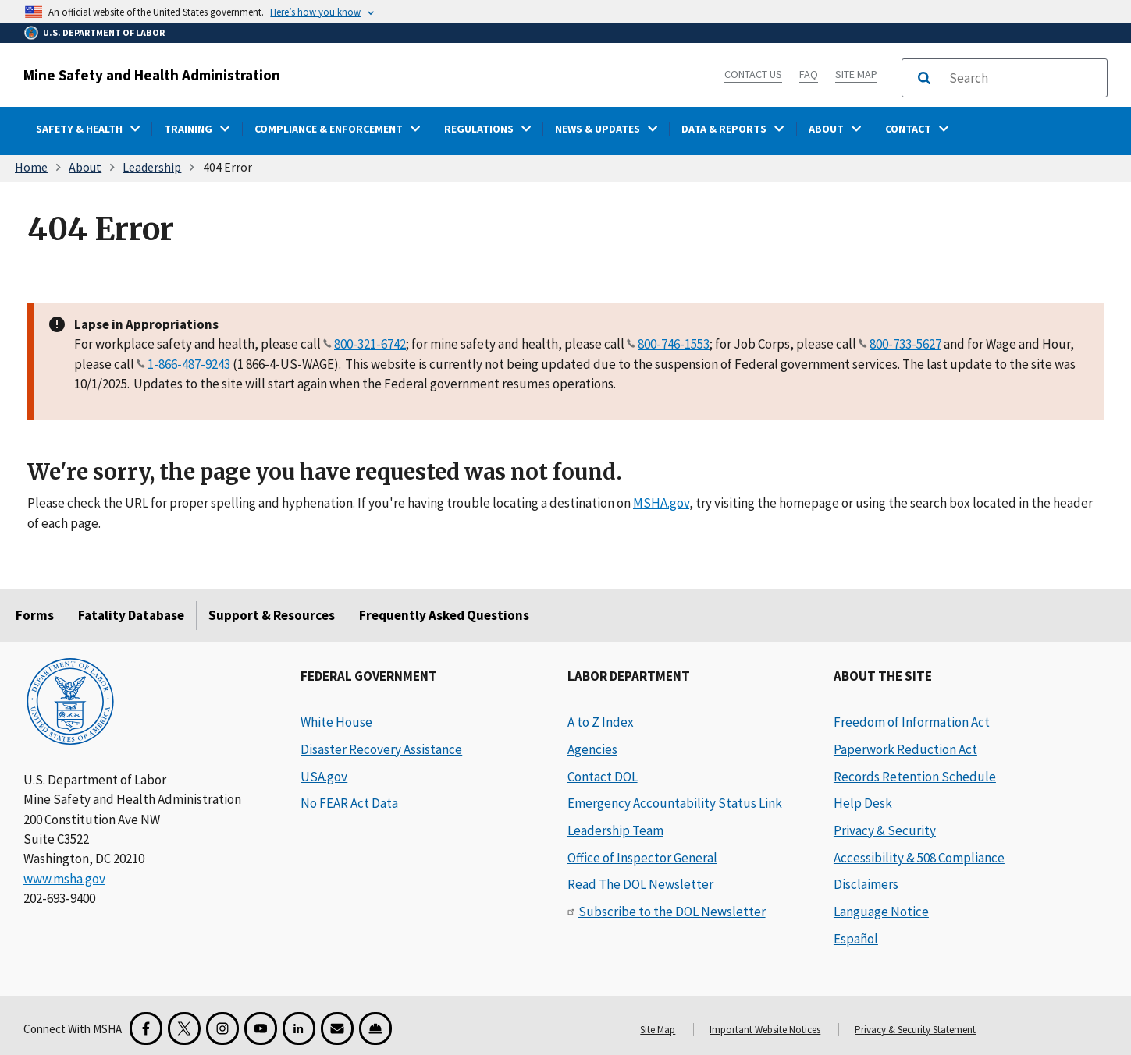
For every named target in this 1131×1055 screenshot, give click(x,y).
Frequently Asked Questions (444, 615)
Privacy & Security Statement (915, 1029)
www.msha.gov (64, 878)
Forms (35, 615)
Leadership (152, 167)
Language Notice (881, 911)
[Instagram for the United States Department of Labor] (222, 1028)
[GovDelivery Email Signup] (337, 1028)
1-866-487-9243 (189, 363)
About (85, 167)
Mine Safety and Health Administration (151, 74)
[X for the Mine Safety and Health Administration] (184, 1028)
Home (31, 167)
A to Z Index (600, 722)
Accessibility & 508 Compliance (919, 857)
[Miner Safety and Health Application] (375, 1028)
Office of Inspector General (642, 857)
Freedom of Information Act (912, 722)
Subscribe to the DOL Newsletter (672, 911)
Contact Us (753, 74)
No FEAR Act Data (349, 803)
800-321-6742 (370, 343)
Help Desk (863, 803)
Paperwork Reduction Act (905, 749)
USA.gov (324, 776)
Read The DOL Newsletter (640, 884)
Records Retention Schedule (915, 776)
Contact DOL (602, 776)
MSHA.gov (661, 503)
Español (856, 938)
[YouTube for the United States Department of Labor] (260, 1028)
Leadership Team (615, 830)
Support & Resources (271, 615)
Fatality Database (131, 615)
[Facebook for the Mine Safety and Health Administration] (146, 1028)
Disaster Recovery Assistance (381, 749)
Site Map (856, 74)
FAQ (808, 74)
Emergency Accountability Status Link (674, 803)
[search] (1023, 78)
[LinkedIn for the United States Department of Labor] (299, 1028)
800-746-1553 (674, 343)
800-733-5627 (905, 343)
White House (336, 722)
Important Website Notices (765, 1029)
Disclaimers (866, 884)
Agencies (592, 749)
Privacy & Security (885, 830)
